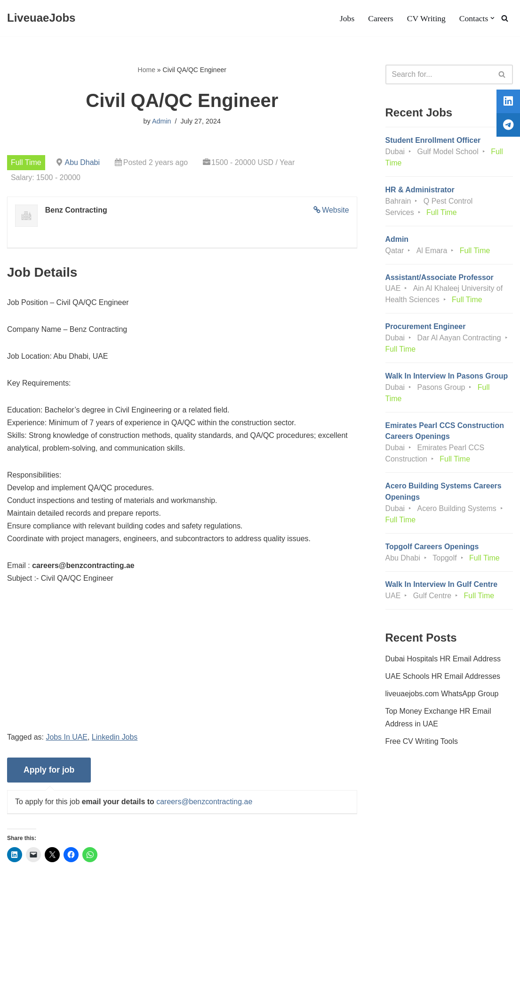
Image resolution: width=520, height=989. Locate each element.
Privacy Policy (86, 953)
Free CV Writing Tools (421, 743)
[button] (492, 18)
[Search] (504, 18)
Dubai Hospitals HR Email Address (443, 660)
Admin (161, 121)
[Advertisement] (182, 666)
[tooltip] (507, 102)
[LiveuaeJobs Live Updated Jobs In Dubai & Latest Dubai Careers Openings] (41, 18)
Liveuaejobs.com (35, 977)
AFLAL (122, 977)
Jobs (346, 18)
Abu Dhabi (82, 162)
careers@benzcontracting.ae (205, 803)
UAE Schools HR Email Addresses (443, 678)
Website (335, 210)
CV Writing (426, 18)
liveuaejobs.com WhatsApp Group (442, 696)
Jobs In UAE (67, 738)
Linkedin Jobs (115, 738)
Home (146, 70)
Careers (380, 18)
